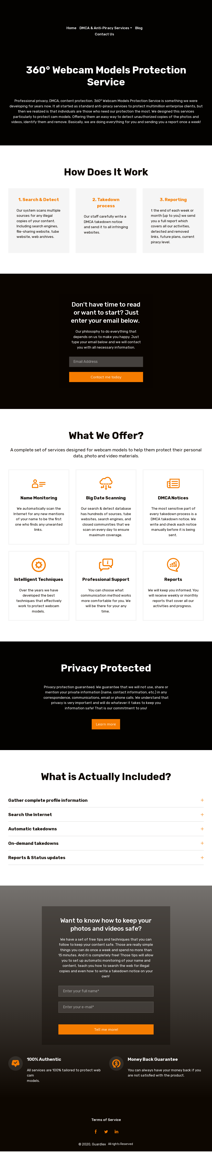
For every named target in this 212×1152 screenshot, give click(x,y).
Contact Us (104, 34)
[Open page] (106, 11)
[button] (106, 725)
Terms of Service (106, 1120)
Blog (138, 28)
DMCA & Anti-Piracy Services (104, 28)
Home (71, 28)
